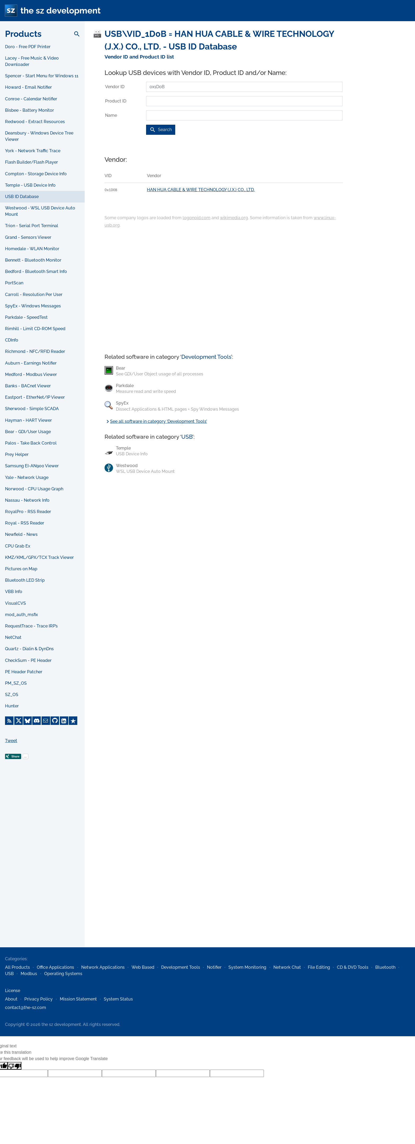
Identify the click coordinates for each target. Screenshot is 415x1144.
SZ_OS (11, 694)
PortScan (14, 282)
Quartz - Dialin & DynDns (29, 648)
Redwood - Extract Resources (35, 121)
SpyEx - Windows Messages (33, 305)
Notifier (214, 967)
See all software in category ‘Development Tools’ (156, 421)
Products (23, 34)
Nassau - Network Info (27, 500)
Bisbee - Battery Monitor (29, 110)
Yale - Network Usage (26, 477)
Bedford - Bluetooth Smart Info (36, 271)
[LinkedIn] (64, 720)
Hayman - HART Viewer (28, 420)
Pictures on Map (21, 568)
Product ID (115, 101)
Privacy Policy (38, 999)
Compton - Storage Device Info (36, 173)
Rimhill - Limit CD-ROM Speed (35, 328)
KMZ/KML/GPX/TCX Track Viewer (39, 557)
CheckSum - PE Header (28, 660)
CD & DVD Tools (352, 967)
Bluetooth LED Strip (25, 580)
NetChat (13, 637)
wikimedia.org (234, 217)
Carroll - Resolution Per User (33, 294)
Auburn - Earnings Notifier (31, 363)
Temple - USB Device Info (30, 185)
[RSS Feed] (9, 720)
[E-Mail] (46, 720)
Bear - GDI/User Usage (28, 431)
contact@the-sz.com (25, 1007)
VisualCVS (15, 603)
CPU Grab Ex (17, 546)
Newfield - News (21, 534)
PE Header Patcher (23, 671)
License (12, 990)
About (11, 999)
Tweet (11, 740)
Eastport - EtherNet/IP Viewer (35, 397)
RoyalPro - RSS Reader (28, 511)
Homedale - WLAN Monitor (32, 248)
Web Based (143, 967)
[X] (18, 720)
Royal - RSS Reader (24, 523)
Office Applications (55, 967)
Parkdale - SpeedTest (26, 317)
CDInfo (11, 340)
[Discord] (36, 720)
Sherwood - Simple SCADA (32, 408)
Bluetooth (385, 967)
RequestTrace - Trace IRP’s (31, 626)
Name (111, 115)
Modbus (29, 973)
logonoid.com (196, 217)
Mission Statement (78, 999)
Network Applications (103, 967)
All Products (17, 967)
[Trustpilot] (73, 720)
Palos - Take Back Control (31, 443)
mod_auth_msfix (21, 614)
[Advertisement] (42, 861)
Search (161, 130)
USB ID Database (22, 196)
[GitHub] (55, 720)
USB (186, 436)
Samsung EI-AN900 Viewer (32, 465)
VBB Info (13, 591)
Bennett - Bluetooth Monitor (33, 260)
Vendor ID (114, 86)
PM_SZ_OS (16, 683)
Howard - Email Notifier (28, 87)
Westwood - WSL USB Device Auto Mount (40, 211)
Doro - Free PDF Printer (28, 46)
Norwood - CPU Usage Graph (34, 488)
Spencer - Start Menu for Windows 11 (41, 75)
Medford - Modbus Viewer (31, 374)
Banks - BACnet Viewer (28, 385)
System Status (118, 999)
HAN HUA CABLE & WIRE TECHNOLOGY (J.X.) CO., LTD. (201, 189)
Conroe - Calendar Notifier (31, 98)
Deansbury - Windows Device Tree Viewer (39, 136)
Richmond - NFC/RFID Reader (35, 351)
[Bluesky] (27, 720)
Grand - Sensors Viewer (28, 237)
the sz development (60, 10)
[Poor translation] (14, 1066)
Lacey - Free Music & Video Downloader (32, 61)
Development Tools (206, 356)
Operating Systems (63, 973)
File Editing (319, 967)
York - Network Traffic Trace (32, 150)
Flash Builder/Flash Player (31, 162)
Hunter (12, 705)
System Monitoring (247, 967)
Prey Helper (17, 454)
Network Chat (287, 967)
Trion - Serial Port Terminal (31, 225)
